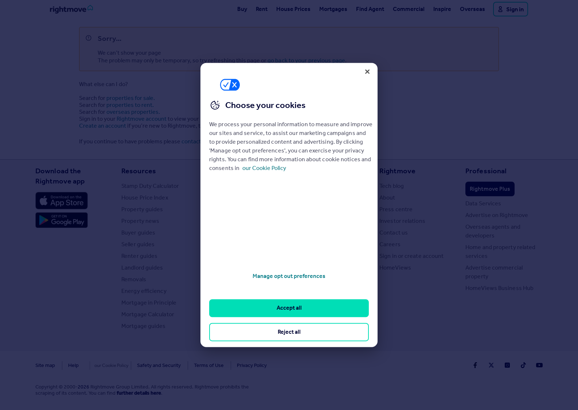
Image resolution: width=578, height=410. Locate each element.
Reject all (289, 331)
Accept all (289, 308)
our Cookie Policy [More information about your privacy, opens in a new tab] (264, 168)
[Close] (367, 71)
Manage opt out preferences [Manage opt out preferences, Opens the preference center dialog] (289, 275)
